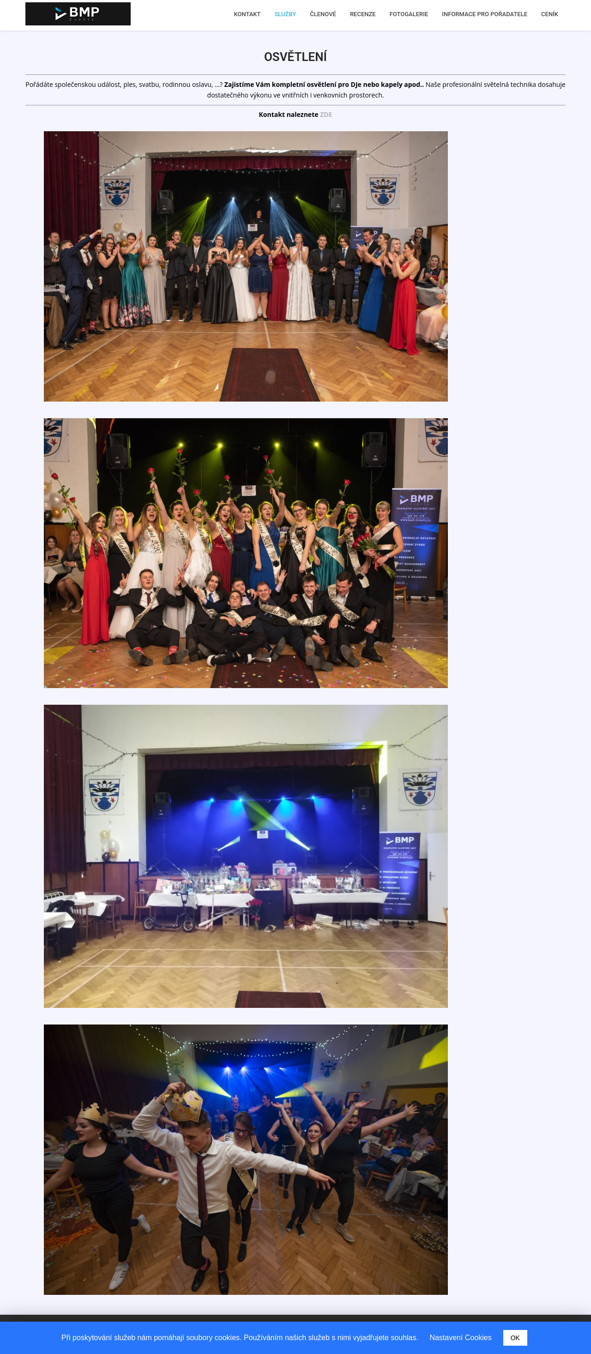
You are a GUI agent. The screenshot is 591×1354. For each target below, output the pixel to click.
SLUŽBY (285, 14)
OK (515, 1338)
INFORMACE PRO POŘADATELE (484, 14)
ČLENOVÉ (323, 14)
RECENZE (363, 14)
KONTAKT (247, 14)
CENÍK (549, 14)
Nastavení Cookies (460, 1338)
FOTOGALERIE (409, 14)
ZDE (326, 114)
